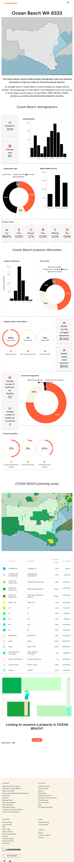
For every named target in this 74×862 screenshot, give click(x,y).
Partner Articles (8, 841)
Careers (41, 837)
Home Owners (43, 788)
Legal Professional (45, 795)
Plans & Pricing (43, 822)
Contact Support (44, 835)
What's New (6, 829)
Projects (5, 798)
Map (39, 805)
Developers (42, 793)
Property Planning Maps (11, 812)
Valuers (40, 791)
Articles (5, 836)
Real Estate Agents (9, 834)
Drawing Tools (7, 800)
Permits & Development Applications (15, 793)
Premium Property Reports (12, 788)
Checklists (6, 843)
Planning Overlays (8, 807)
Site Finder (6, 795)
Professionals (43, 800)
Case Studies (7, 824)
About (40, 833)
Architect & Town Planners (47, 798)
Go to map (37, 740)
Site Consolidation (9, 802)
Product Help (7, 822)
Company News (7, 838)
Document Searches (45, 807)
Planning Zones (7, 805)
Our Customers (43, 802)
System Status (7, 831)
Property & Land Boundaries (12, 809)
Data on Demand (8, 791)
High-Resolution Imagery (11, 786)
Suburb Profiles (43, 786)
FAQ (3, 827)
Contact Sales (43, 824)
